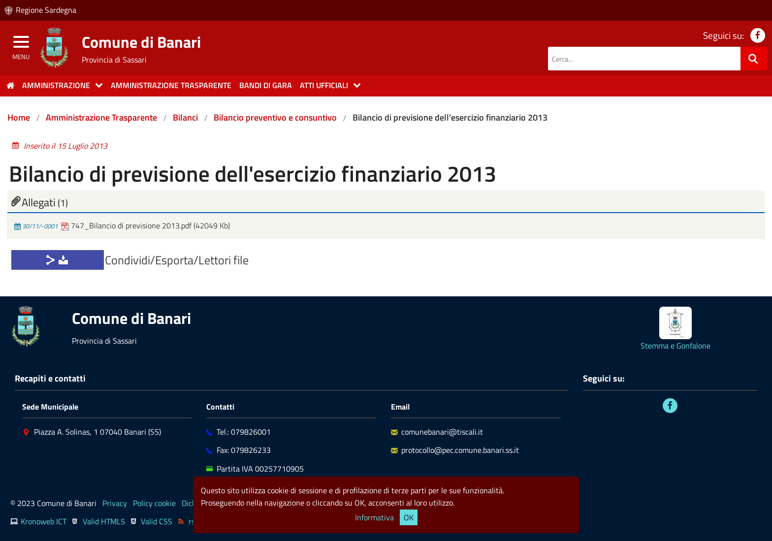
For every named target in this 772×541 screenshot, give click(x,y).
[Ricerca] (754, 58)
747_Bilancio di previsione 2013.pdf (127, 225)
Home (18, 117)
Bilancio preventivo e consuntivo (275, 117)
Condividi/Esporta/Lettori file (177, 260)
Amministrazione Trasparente (101, 117)
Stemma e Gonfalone (675, 345)
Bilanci (185, 117)
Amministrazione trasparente (171, 85)
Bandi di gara (265, 85)
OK (409, 517)
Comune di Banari (141, 42)
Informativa (374, 517)
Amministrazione (56, 85)
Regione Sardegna (46, 10)
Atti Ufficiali (324, 85)
